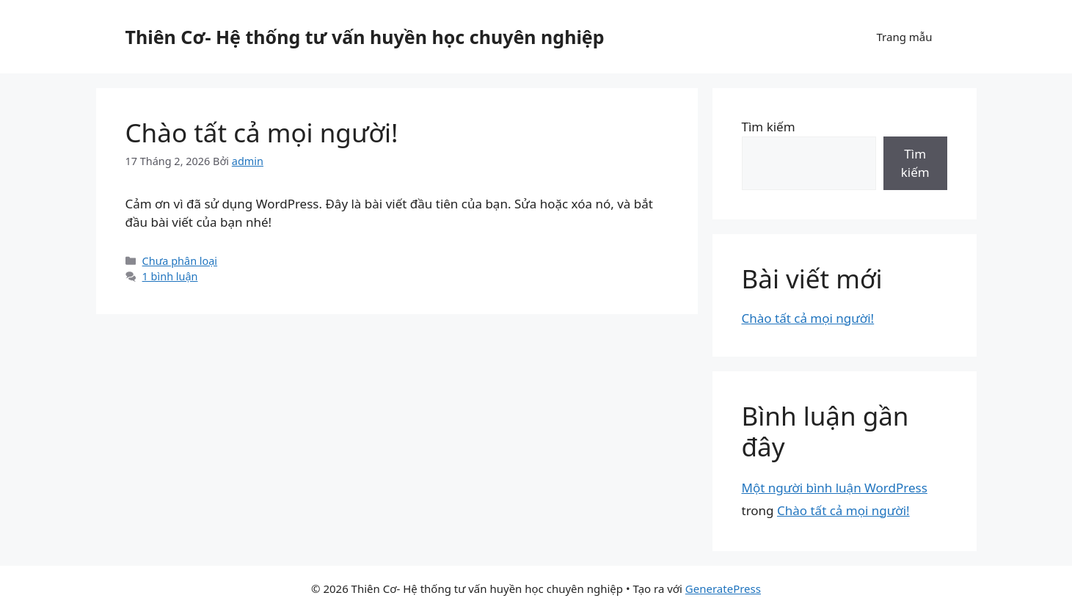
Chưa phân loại (180, 261)
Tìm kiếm (768, 126)
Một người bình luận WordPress (834, 487)
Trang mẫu (904, 36)
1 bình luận (170, 276)
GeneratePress (723, 588)
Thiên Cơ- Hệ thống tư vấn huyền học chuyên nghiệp (365, 36)
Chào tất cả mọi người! (261, 132)
